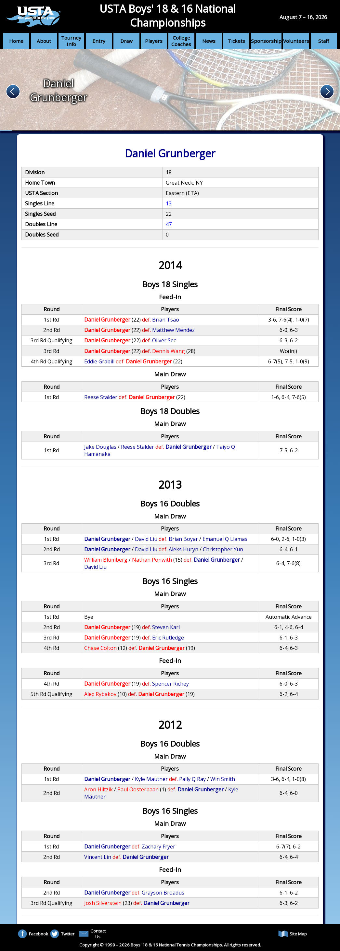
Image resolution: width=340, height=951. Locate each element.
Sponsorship (266, 41)
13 (169, 203)
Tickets (236, 41)
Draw (126, 41)
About (44, 41)
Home (16, 41)
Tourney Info (71, 40)
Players (154, 41)
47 (169, 224)
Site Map (292, 934)
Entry (98, 41)
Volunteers (296, 41)
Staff (323, 41)
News (209, 41)
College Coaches (181, 40)
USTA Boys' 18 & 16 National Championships (167, 16)
